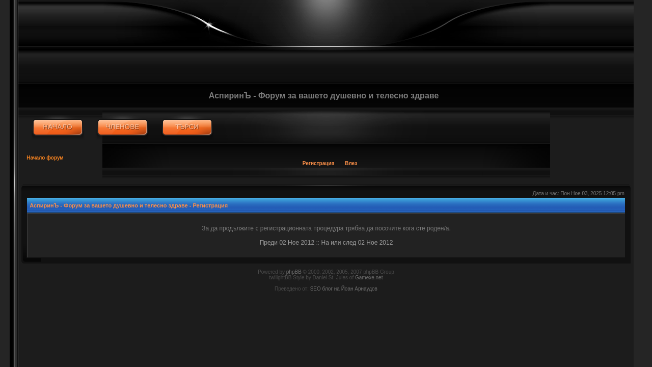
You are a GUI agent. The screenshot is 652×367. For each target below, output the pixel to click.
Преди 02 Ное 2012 (287, 242)
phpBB (294, 272)
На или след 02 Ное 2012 (357, 242)
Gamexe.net (369, 277)
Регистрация (319, 163)
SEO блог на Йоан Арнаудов (343, 289)
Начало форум (45, 158)
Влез (351, 163)
